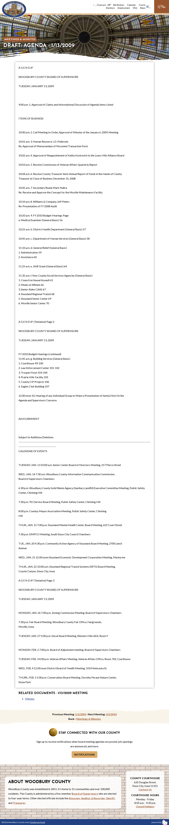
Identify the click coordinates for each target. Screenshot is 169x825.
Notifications (84, 754)
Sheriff (110, 798)
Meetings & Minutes (19, 39)
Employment (124, 8)
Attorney (74, 798)
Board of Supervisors (85, 793)
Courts (142, 5)
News (142, 8)
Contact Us (145, 789)
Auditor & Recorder (93, 798)
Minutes (29, 698)
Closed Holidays (145, 806)
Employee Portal (38, 822)
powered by (159, 822)
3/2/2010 (111, 714)
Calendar (131, 5)
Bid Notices (118, 5)
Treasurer (19, 802)
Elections (110, 8)
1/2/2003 (80, 714)
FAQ (135, 8)
